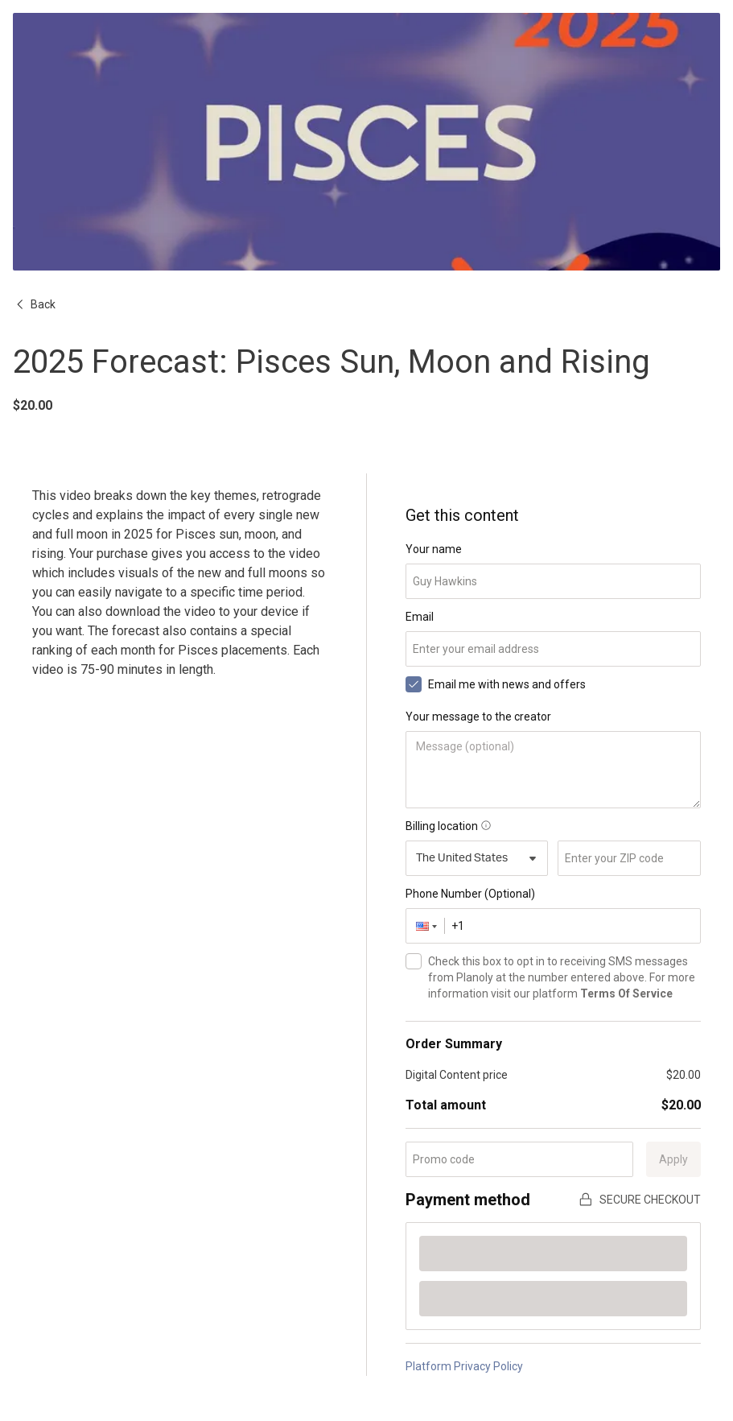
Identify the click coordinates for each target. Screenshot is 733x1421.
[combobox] (477, 858)
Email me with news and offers (507, 684)
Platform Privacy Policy (464, 1366)
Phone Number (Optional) (470, 893)
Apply (673, 1159)
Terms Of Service (626, 993)
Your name (434, 549)
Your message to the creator (478, 716)
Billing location (448, 826)
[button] (425, 926)
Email (420, 616)
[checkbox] (414, 684)
